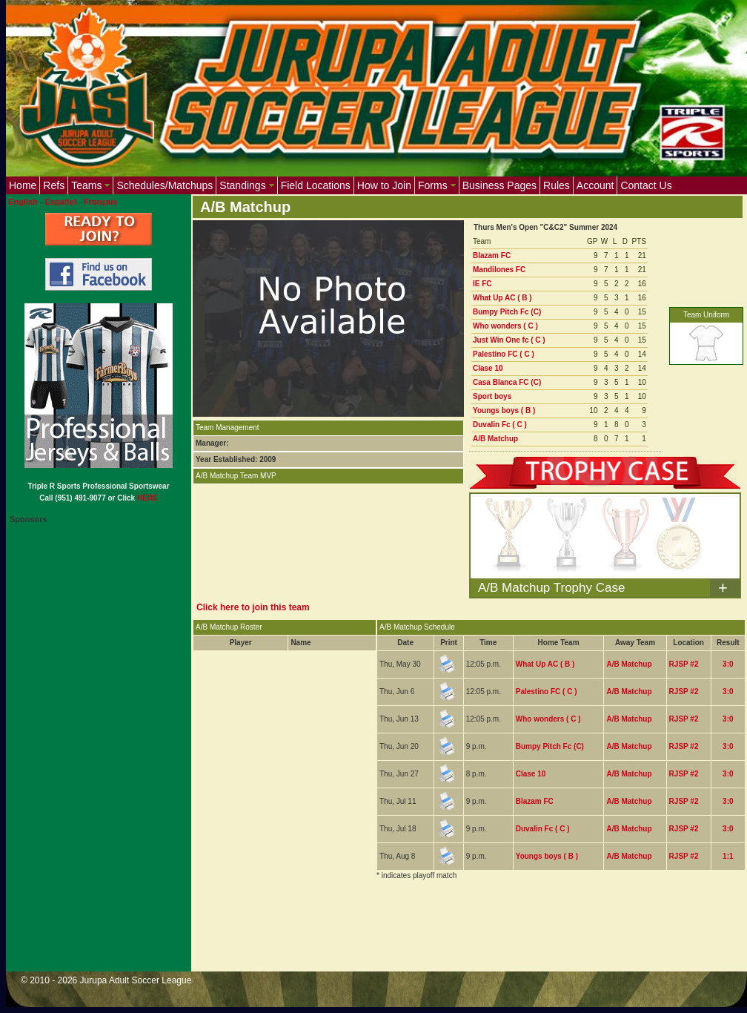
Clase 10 (488, 368)
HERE (147, 498)
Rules (556, 185)
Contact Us (645, 185)
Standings (246, 185)
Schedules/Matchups (164, 185)
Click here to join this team (253, 607)
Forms (437, 185)
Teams (90, 185)
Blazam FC (492, 255)
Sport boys (492, 396)
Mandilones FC (499, 269)
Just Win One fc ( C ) (509, 340)
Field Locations (316, 185)
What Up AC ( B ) (502, 298)
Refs (53, 185)
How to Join (384, 185)
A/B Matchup (495, 439)
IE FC (482, 284)
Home (22, 185)
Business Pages (499, 185)
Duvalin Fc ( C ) (500, 424)
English (23, 201)
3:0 (728, 664)
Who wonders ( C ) (505, 326)
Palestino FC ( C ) (503, 354)
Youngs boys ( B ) (504, 410)
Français (100, 201)
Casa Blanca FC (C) (507, 382)
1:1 (728, 856)
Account (595, 185)
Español (61, 201)
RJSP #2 (684, 664)
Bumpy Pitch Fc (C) (507, 312)
